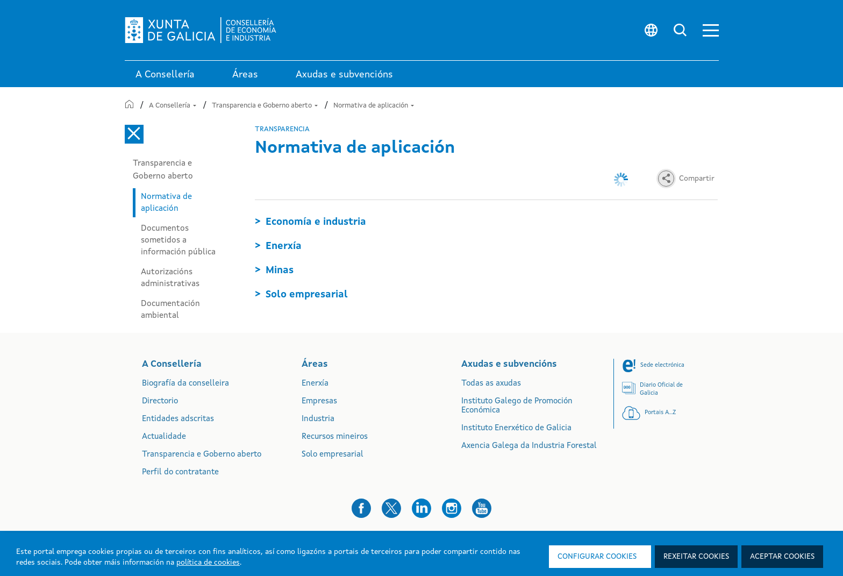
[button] (711, 30)
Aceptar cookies (782, 556)
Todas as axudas (491, 384)
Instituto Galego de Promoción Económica (517, 406)
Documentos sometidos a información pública (178, 240)
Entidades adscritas (178, 419)
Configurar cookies (597, 556)
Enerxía (284, 246)
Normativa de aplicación (373, 105)
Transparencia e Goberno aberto (265, 105)
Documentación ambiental (170, 310)
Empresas (319, 401)
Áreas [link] (245, 75)
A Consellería (172, 105)
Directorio (160, 401)
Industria (318, 419)
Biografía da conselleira (185, 384)
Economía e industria (316, 222)
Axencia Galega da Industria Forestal (529, 446)
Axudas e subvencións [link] (344, 75)
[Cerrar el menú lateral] (134, 134)
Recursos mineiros (335, 437)
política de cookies (208, 562)
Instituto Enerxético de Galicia (516, 428)
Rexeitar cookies (696, 556)
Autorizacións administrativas (170, 278)
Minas (280, 270)
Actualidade (164, 437)
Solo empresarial (307, 295)
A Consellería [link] (165, 75)
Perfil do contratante (180, 472)
